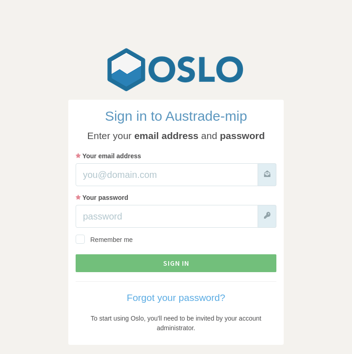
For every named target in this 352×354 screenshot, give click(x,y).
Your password (102, 197)
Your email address (108, 156)
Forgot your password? (176, 297)
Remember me (104, 239)
